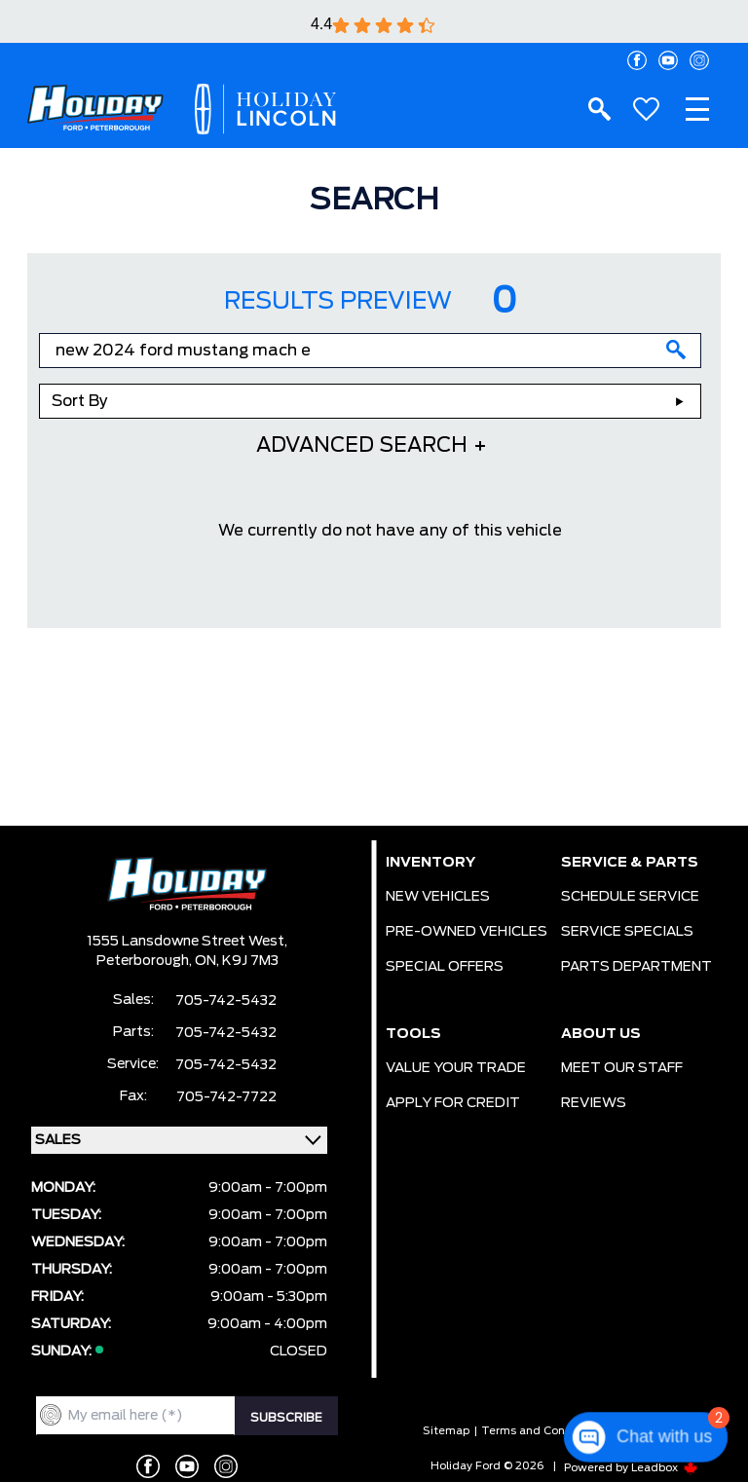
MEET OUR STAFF (622, 1068)
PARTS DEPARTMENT (636, 967)
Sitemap (446, 1431)
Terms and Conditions (542, 1431)
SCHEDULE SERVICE (630, 897)
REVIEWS (593, 1103)
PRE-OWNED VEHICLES (466, 932)
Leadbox (664, 1468)
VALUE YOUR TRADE (456, 1068)
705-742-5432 (226, 1001)
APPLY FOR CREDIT (453, 1103)
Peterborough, (145, 961)
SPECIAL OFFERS (445, 967)
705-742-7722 (226, 1097)
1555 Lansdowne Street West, (187, 941)
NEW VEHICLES (438, 897)
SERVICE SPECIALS (627, 932)
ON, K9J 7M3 (237, 961)
